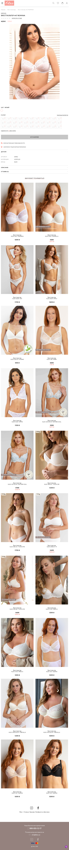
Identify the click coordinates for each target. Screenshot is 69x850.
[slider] (6, 18)
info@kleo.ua (36, 835)
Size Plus (3, 13)
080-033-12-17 (35, 828)
